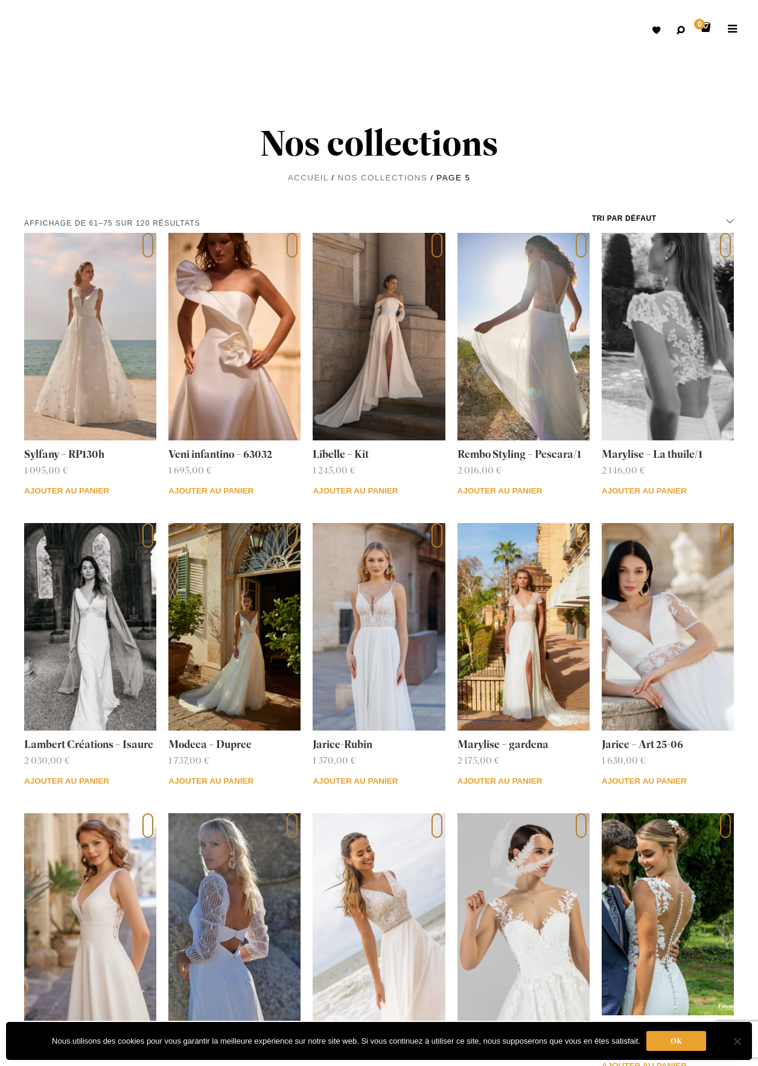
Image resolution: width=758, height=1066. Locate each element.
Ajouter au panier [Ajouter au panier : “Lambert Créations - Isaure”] (66, 780)
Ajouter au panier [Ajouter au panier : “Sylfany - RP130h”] (66, 490)
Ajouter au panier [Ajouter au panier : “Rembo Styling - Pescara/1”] (500, 490)
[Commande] (663, 218)
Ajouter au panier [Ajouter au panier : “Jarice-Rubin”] (355, 780)
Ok (676, 1041)
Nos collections (383, 177)
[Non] (737, 1041)
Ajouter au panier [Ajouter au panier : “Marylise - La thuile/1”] (644, 490)
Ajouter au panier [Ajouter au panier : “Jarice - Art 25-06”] (644, 780)
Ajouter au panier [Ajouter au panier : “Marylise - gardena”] (500, 780)
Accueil (308, 177)
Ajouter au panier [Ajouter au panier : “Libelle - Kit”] (355, 490)
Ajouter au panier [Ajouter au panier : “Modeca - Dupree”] (210, 780)
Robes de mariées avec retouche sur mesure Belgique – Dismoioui (42, 30)
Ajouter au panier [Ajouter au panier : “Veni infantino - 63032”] (210, 490)
